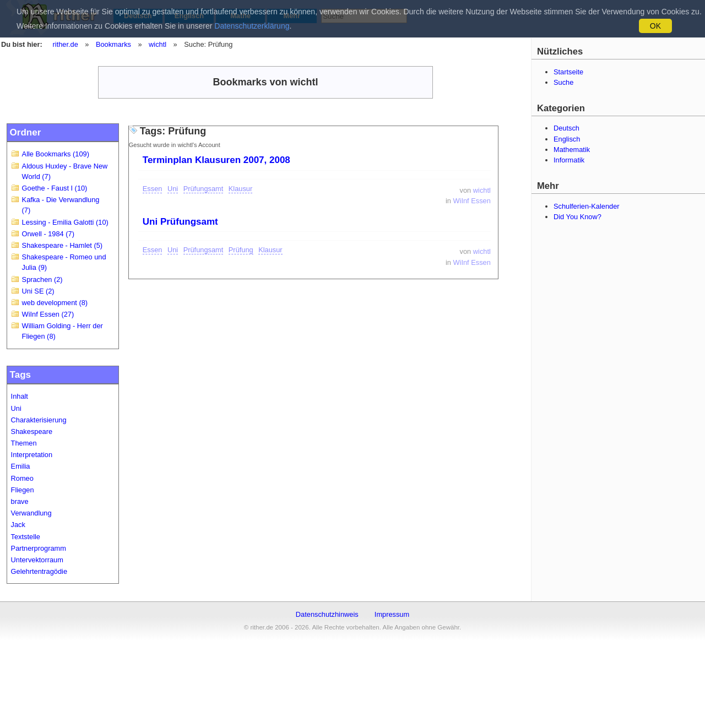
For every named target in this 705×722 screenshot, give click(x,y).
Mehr (292, 16)
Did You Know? (577, 217)
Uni (16, 408)
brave (20, 501)
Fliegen (22, 490)
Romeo (22, 478)
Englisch (189, 16)
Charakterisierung (39, 420)
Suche (563, 82)
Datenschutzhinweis (327, 614)
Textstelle (25, 537)
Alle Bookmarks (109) (55, 154)
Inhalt (19, 396)
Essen (152, 188)
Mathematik (572, 149)
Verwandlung (31, 513)
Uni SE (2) (38, 291)
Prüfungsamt (203, 188)
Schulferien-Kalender (587, 206)
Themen (24, 443)
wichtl (157, 44)
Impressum (392, 614)
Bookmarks (113, 44)
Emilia (20, 466)
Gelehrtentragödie (39, 571)
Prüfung (241, 250)
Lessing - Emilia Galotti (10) (65, 222)
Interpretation (31, 454)
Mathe (240, 16)
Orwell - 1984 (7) (48, 234)
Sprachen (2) (42, 279)
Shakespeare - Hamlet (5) (62, 245)
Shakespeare (31, 431)
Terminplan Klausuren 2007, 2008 (216, 160)
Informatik (569, 160)
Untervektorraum (37, 560)
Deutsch (138, 16)
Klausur (240, 188)
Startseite (568, 72)
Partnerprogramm (38, 548)
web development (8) (55, 302)
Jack (18, 524)
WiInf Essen (472, 201)
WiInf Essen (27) (48, 314)
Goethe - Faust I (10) (55, 188)
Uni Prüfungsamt (180, 221)
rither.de (65, 44)
